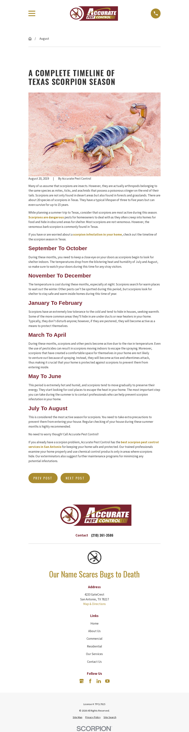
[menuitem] (77, 717)
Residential (94, 646)
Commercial (94, 639)
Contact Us (94, 662)
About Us (94, 631)
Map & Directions (94, 604)
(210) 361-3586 (102, 535)
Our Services (94, 654)
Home (94, 623)
